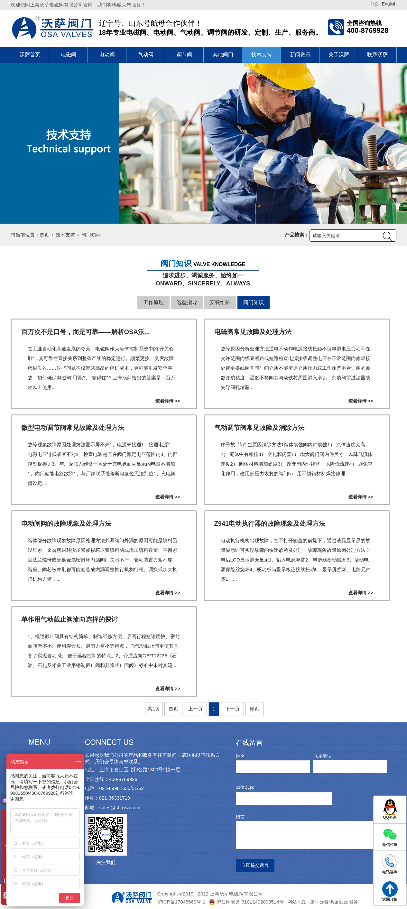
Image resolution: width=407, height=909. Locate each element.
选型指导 (187, 302)
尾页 (254, 708)
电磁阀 (68, 54)
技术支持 (261, 54)
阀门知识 (91, 234)
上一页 (195, 708)
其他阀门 (223, 54)
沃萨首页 (30, 54)
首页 (44, 234)
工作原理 (153, 302)
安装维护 (220, 302)
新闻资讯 (300, 54)
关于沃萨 (338, 54)
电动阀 (107, 54)
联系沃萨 (377, 54)
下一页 (232, 708)
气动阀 (145, 54)
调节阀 (184, 54)
